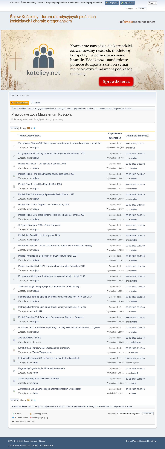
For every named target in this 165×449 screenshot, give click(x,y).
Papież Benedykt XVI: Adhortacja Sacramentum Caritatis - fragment (51, 317)
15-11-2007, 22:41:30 (135, 379)
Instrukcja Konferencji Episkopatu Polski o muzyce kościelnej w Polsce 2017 (55, 297)
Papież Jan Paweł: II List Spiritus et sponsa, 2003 (42, 164)
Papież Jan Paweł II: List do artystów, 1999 (39, 235)
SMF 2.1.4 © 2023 (15, 441)
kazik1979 (37, 311)
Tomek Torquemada (41, 352)
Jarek (35, 362)
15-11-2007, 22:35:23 (135, 389)
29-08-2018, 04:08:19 (135, 195)
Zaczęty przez (33, 136)
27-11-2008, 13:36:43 (135, 369)
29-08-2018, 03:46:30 (135, 266)
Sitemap (42, 441)
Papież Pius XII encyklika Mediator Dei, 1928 (40, 184)
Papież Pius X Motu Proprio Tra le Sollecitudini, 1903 (43, 204)
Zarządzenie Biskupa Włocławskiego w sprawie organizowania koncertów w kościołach (60, 143)
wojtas (36, 147)
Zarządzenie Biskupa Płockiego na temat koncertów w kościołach (49, 389)
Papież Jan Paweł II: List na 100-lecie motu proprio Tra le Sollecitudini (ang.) (55, 245)
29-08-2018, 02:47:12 (135, 328)
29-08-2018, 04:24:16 (135, 154)
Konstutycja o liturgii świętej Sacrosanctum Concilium (44, 348)
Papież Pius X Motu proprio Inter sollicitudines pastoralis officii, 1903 (51, 215)
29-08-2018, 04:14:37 (135, 174)
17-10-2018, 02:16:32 (135, 143)
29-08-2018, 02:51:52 (135, 317)
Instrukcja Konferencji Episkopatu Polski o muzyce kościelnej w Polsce (52, 307)
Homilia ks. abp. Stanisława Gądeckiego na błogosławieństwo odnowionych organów (59, 327)
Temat (21, 136)
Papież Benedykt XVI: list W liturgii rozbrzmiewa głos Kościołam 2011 (51, 266)
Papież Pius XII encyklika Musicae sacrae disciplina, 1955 (46, 174)
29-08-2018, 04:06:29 (135, 215)
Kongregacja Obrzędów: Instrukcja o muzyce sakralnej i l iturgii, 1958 (51, 276)
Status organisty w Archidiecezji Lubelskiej (38, 378)
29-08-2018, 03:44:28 (135, 276)
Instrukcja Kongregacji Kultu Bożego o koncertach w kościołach (48, 358)
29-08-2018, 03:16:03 (135, 307)
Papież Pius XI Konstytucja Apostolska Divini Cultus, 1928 (46, 194)
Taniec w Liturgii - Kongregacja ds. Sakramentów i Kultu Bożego (49, 286)
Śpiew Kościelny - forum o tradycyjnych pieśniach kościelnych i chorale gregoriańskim (53, 18)
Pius (133, 148)
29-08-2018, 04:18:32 (135, 164)
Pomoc (129, 441)
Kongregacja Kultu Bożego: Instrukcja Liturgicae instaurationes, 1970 (51, 153)
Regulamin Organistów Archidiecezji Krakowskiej (41, 368)
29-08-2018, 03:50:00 (135, 246)
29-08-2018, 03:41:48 (135, 287)
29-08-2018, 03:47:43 (135, 256)
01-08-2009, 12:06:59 (135, 358)
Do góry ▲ (152, 441)
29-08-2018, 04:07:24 (135, 205)
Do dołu (14, 128)
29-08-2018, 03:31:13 (135, 297)
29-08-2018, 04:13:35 (135, 184)
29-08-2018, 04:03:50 (135, 225)
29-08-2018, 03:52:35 (135, 235)
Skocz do (111, 414)
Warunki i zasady (140, 441)
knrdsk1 (134, 352)
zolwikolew (136, 342)
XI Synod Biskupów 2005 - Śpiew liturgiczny (39, 225)
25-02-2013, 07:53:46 (135, 338)
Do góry (14, 400)
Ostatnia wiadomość (138, 136)
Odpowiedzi (114, 133)
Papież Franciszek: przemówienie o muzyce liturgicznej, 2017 (48, 256)
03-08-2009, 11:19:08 (135, 348)
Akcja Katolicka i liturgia (29, 338)
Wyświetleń (115, 138)
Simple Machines (30, 441)
